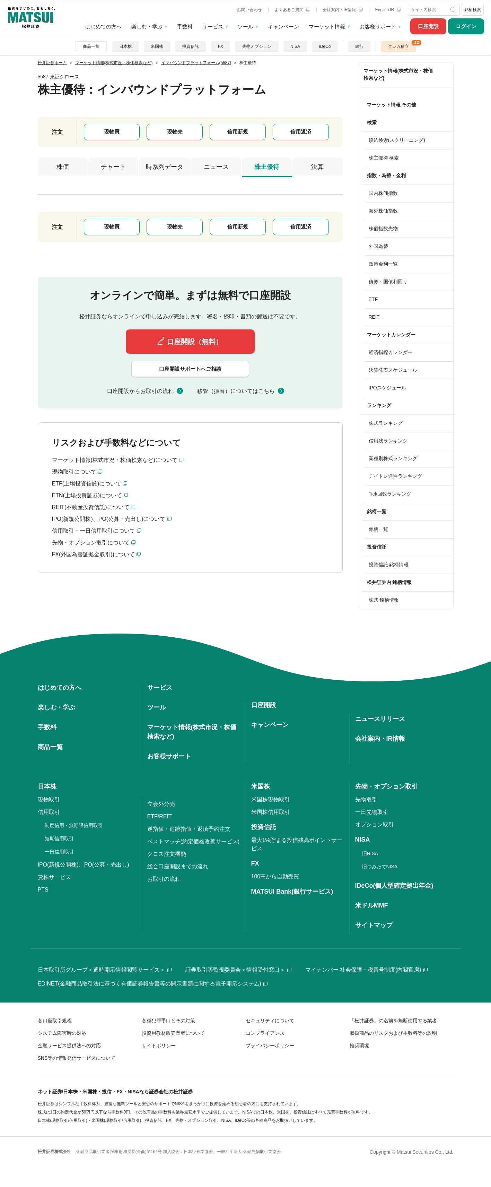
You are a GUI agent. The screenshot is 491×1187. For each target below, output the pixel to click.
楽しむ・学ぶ (147, 26)
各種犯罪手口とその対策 (168, 1020)
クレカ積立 (398, 46)
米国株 (157, 46)
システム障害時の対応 (62, 1033)
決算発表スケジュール (393, 370)
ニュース (216, 166)
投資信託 (190, 46)
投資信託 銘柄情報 (389, 564)
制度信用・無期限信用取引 (74, 825)
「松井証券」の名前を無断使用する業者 (393, 1020)
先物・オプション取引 (386, 786)
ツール (245, 26)
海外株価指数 (383, 211)
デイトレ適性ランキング (395, 476)
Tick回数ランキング (390, 494)
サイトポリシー (159, 1045)
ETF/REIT (159, 816)
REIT (374, 317)
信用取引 (49, 812)
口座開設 (428, 26)
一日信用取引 (59, 851)
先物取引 (366, 799)
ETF (373, 299)
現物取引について (74, 472)
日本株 (125, 46)
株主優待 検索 (384, 158)
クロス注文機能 (166, 854)
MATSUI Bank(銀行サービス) (292, 891)
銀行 (359, 46)
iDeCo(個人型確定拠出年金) (394, 885)
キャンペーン (283, 26)
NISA (295, 46)
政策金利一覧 (383, 264)
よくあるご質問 (292, 9)
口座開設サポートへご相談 (190, 369)
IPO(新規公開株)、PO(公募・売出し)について (109, 519)
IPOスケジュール (387, 387)
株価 (62, 166)
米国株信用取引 (270, 812)
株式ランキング (386, 423)
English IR (388, 9)
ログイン (466, 26)
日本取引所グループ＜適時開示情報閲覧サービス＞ (105, 970)
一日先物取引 (371, 812)
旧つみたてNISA (380, 866)
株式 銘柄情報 (384, 600)
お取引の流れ (164, 879)
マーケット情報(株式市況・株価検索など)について (115, 460)
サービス (212, 26)
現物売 (175, 132)
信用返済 (300, 132)
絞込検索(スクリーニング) (397, 140)
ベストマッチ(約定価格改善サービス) (193, 841)
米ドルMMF (371, 905)
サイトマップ (374, 925)
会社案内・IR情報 (342, 9)
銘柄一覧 (378, 529)
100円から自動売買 (275, 876)
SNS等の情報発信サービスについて (77, 1058)
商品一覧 (91, 46)
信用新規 (237, 132)
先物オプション (256, 46)
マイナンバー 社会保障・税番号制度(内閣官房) (366, 970)
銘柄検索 (472, 9)
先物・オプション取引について (91, 542)
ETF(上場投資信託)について (87, 484)
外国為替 (378, 246)
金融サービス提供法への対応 (69, 1045)
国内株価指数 (383, 193)
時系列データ (164, 166)
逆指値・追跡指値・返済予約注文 (188, 829)
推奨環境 (359, 1045)
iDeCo (325, 46)
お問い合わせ (249, 9)
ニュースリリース (380, 718)
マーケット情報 (327, 26)
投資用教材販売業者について (173, 1033)
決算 (317, 166)
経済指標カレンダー (390, 352)
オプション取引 (374, 824)
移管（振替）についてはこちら (236, 391)
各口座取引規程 (55, 1020)
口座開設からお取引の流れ (140, 391)
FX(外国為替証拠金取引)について (93, 554)
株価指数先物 (383, 228)
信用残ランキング (388, 441)
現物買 (112, 132)
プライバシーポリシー (270, 1045)
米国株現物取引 (270, 799)
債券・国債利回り (388, 281)
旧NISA (370, 853)
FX (220, 46)
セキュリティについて (270, 1020)
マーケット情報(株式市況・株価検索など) (398, 74)
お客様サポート (378, 26)
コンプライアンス (265, 1033)
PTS (43, 890)
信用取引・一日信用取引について (93, 531)
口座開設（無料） (194, 341)
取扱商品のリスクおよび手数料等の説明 (393, 1033)
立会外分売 (161, 804)
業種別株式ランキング (393, 458)
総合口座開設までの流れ (177, 866)
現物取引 (49, 799)
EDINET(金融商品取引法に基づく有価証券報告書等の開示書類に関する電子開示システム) (153, 984)
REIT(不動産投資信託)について (90, 507)
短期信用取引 (59, 838)
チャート (113, 166)
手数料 (185, 26)
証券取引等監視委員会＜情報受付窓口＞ (238, 970)
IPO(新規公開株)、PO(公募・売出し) (83, 865)
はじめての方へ (103, 26)
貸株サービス (54, 877)
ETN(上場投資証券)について (87, 495)
